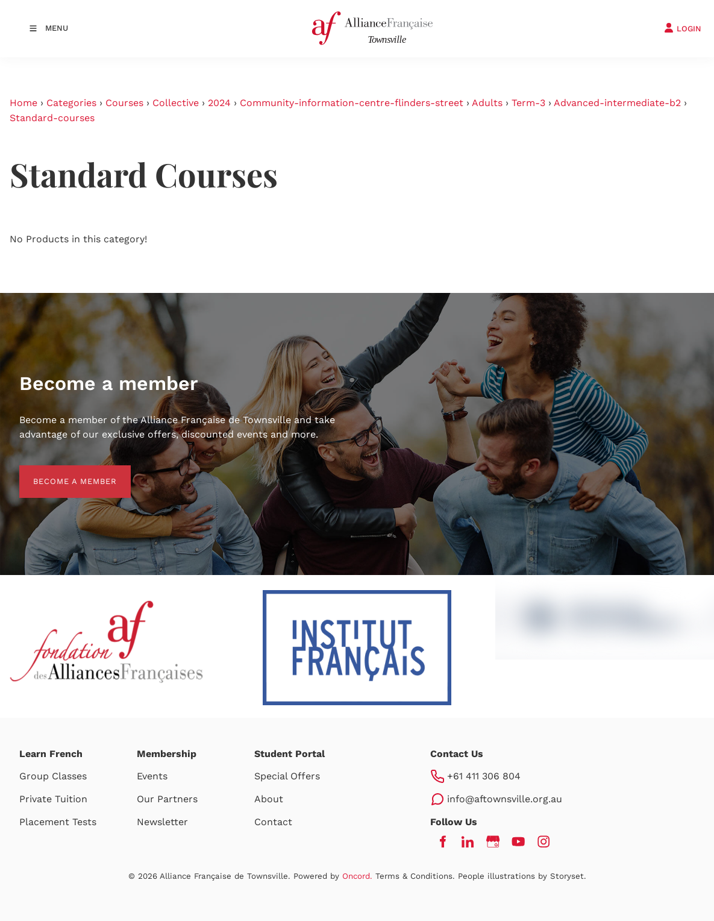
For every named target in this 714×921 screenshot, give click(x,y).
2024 (219, 102)
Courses (124, 102)
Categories (71, 102)
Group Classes (53, 776)
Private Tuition (53, 799)
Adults (487, 102)
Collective (175, 102)
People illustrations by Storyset (521, 876)
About (268, 799)
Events (152, 776)
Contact (273, 822)
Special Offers (287, 776)
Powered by (332, 876)
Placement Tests (57, 822)
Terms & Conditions (414, 876)
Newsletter (162, 822)
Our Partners (167, 799)
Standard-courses (52, 118)
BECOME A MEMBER (61, 472)
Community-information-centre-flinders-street (351, 102)
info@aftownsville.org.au (504, 799)
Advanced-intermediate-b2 (617, 102)
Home (23, 102)
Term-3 (528, 102)
